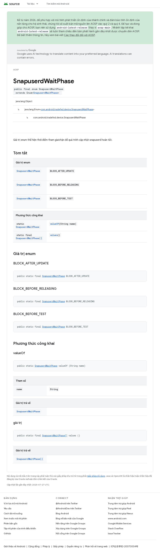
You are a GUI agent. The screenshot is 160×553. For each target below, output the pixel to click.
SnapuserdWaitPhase (45, 92)
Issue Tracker (114, 533)
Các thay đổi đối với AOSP (79, 35)
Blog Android (62, 513)
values (54, 235)
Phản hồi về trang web (96, 546)
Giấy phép (58, 546)
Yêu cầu (7, 508)
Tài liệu (30, 3)
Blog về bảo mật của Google (70, 518)
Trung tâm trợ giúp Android (121, 503)
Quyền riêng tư (74, 546)
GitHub (7, 533)
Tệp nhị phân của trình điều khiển (20, 528)
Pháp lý (46, 546)
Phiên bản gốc (11, 523)
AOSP (16, 69)
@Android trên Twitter (67, 503)
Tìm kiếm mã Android (58, 3)
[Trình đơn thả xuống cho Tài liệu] (38, 4)
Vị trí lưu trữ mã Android (15, 503)
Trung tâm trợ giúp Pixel (119, 508)
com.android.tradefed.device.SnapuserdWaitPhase (67, 109)
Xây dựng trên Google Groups (71, 528)
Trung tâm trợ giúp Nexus (120, 513)
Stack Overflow (115, 528)
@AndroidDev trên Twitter (69, 508)
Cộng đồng (34, 546)
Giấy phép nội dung (96, 476)
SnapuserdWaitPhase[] (29, 238)
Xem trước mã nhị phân (15, 518)
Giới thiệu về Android (14, 546)
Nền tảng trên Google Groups (70, 523)
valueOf (54, 223)
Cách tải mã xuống (13, 513)
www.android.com (117, 518)
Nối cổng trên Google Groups (70, 533)
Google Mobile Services (119, 523)
